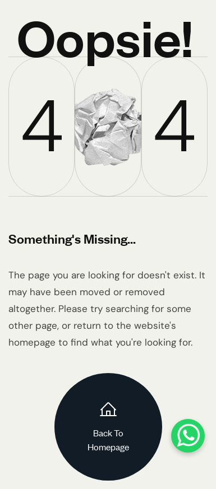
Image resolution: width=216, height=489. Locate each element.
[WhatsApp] (188, 436)
